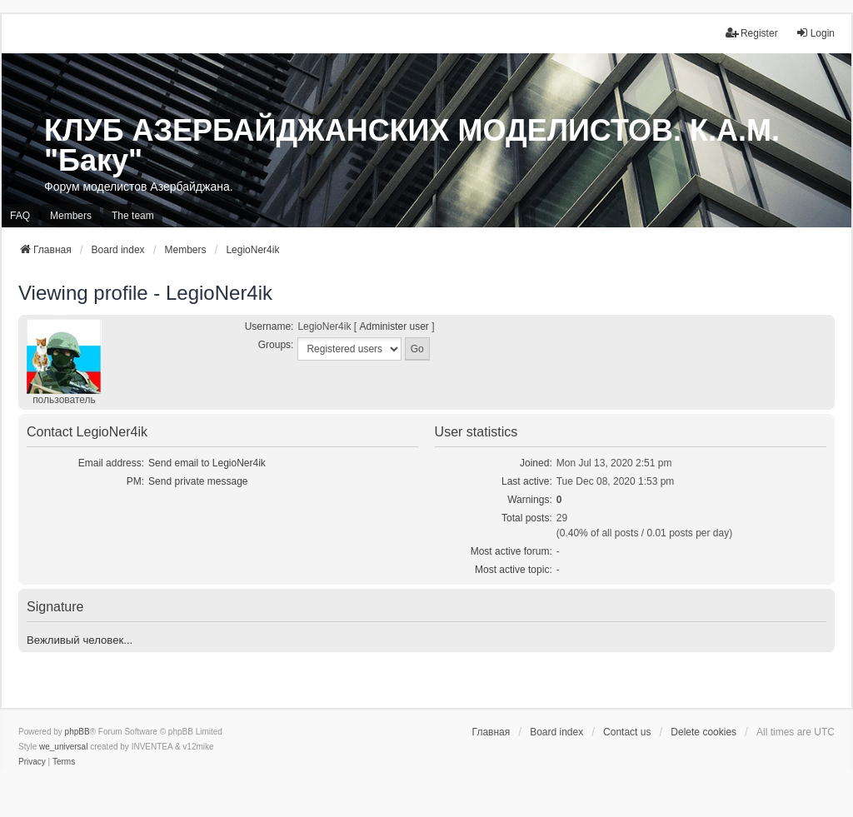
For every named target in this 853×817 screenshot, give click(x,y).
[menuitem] (32, 762)
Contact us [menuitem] (627, 732)
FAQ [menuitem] (20, 216)
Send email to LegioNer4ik (207, 463)
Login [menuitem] (815, 33)
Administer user (393, 326)
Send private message (197, 481)
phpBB (77, 731)
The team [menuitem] (133, 216)
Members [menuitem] (71, 216)
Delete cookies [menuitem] (703, 732)
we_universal (63, 746)
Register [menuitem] (752, 33)
